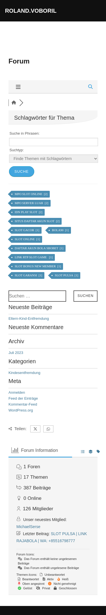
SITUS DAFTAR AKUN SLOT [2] (37, 221)
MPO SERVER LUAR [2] (32, 203)
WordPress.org (20, 410)
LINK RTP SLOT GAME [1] (34, 257)
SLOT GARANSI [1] (29, 275)
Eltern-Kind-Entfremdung (28, 318)
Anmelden (16, 392)
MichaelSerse (28, 526)
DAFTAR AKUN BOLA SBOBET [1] (39, 248)
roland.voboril (31, 11)
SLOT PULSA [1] (67, 275)
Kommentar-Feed (22, 404)
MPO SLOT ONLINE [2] (31, 194)
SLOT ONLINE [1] (28, 239)
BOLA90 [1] (61, 230)
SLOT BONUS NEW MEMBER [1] (38, 266)
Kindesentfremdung (24, 373)
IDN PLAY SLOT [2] (29, 212)
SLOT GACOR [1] (27, 230)
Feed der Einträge (23, 398)
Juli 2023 (15, 353)
